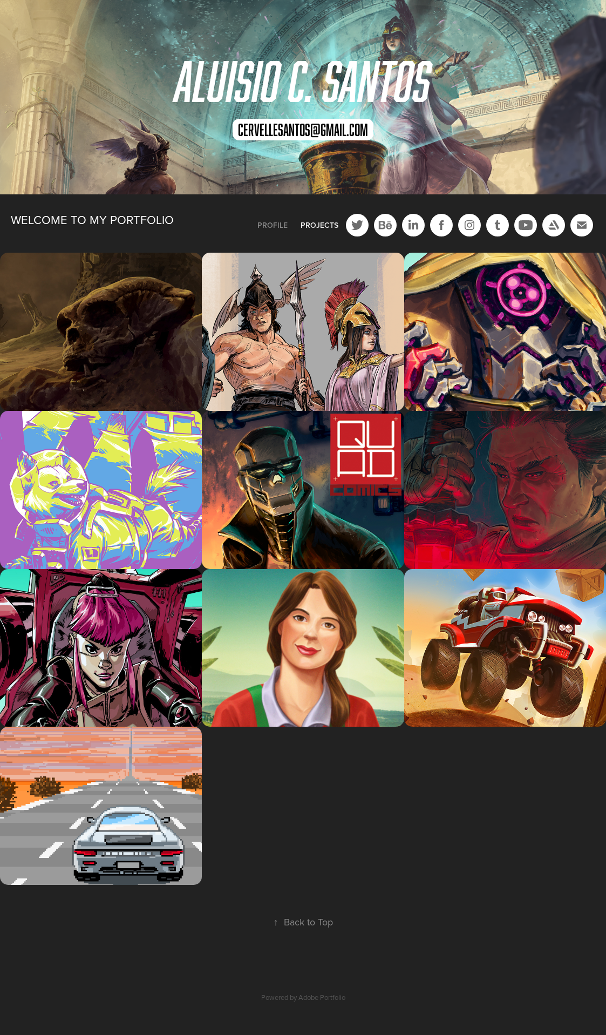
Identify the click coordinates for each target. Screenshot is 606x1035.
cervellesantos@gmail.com (303, 129)
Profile (272, 225)
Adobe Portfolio (321, 997)
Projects (319, 225)
